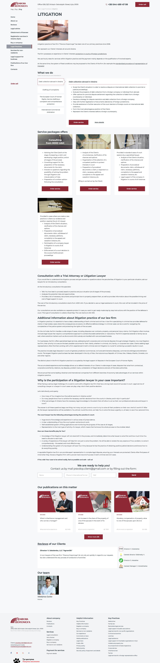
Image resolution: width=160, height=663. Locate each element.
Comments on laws (82, 636)
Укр (12, 9)
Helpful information (82, 624)
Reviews (14, 25)
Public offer (79, 643)
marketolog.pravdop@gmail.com (21, 646)
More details (99, 122)
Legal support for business (17, 58)
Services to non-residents (54, 644)
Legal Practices (16, 46)
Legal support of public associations (119, 628)
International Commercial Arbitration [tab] (51, 111)
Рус (16, 9)
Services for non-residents (17, 51)
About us (14, 21)
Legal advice (15, 29)
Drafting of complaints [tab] (51, 90)
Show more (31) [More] (93, 537)
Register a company (53, 640)
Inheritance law (113, 650)
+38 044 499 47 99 (118, 4)
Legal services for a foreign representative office (122, 655)
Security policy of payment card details (88, 650)
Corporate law (112, 648)
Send (134, 475)
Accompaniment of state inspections (119, 646)
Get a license (50, 637)
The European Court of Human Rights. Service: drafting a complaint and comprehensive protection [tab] (51, 100)
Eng (20, 9)
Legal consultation (52, 635)
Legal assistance (113, 638)
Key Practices (80, 621)
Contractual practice (114, 633)
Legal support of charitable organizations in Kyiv (123, 641)
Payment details (52, 653)
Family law (111, 624)
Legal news (79, 641)
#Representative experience (48, 529)
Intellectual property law (115, 643)
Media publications (82, 638)
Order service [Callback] (79, 122)
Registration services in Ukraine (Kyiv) (19, 37)
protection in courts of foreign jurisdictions (91, 54)
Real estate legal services (115, 626)
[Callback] (142, 4)
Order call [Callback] (14, 84)
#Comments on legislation (86, 529)
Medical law (111, 621)
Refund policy (80, 648)
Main (39, 9)
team (46, 572)
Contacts (14, 69)
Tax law (110, 653)
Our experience (81, 633)
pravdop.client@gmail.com (23, 643)
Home (13, 17)
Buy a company (16, 43)
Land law (111, 636)
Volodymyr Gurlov (45, 597)
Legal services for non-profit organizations (121, 631)
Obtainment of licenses (19, 32)
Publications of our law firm (19, 64)
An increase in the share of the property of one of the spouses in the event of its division (93, 520)
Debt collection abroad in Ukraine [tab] (51, 82)
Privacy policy (80, 646)
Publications (50, 624)
